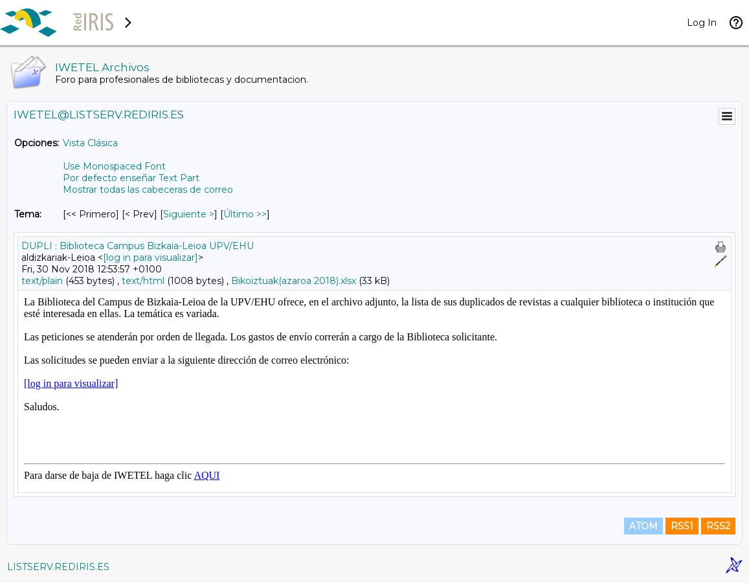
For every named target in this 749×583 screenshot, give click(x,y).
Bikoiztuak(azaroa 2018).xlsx (293, 281)
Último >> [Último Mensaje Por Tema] (245, 214)
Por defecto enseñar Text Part (131, 178)
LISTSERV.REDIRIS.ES (58, 567)
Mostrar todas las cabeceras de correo (148, 189)
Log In (702, 22)
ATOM (643, 526)
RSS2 (718, 526)
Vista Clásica (90, 143)
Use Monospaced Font (114, 166)
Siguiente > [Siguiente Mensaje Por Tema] (188, 214)
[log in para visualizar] (150, 257)
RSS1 (682, 526)
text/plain (42, 281)
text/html (143, 281)
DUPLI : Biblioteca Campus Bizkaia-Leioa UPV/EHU (137, 246)
